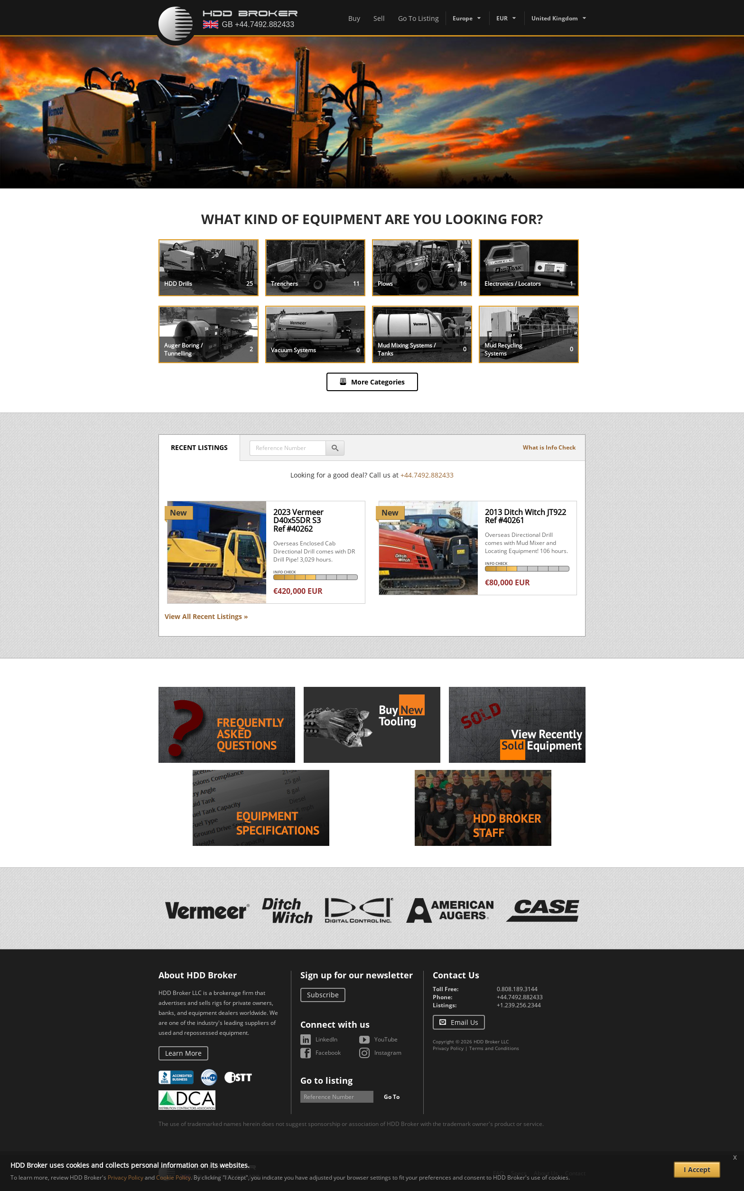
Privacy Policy (448, 1048)
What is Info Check (549, 447)
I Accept (697, 1169)
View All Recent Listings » (206, 616)
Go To (392, 1097)
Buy (354, 18)
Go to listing (326, 1080)
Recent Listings (199, 447)
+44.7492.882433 (427, 474)
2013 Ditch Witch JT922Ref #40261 (525, 516)
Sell (379, 18)
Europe (463, 18)
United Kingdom (554, 18)
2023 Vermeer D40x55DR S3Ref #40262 (298, 520)
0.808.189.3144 (517, 989)
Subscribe (323, 994)
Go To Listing (418, 18)
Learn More (183, 1053)
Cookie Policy (173, 1177)
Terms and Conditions (494, 1048)
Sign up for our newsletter (356, 975)
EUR (502, 18)
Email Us (464, 1022)
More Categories (378, 381)
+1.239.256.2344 (519, 1005)
